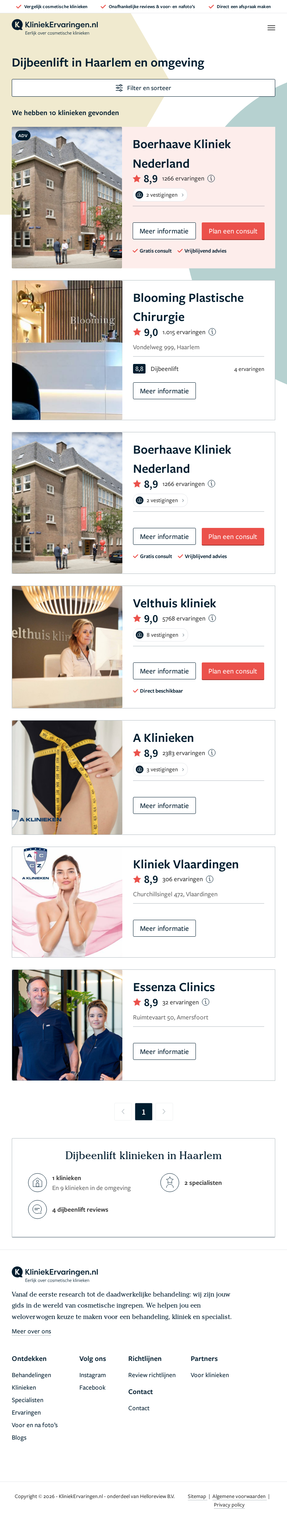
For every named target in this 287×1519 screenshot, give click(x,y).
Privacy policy (229, 1504)
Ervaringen (26, 1412)
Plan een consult (233, 230)
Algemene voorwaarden (239, 1496)
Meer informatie (164, 230)
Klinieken (24, 1387)
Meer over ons (31, 1331)
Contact (139, 1408)
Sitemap (197, 1496)
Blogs (19, 1437)
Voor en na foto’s (35, 1424)
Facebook (92, 1387)
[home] (55, 27)
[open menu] (271, 27)
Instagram (92, 1374)
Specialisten (27, 1399)
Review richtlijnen (152, 1374)
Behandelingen (31, 1374)
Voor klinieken (210, 1374)
